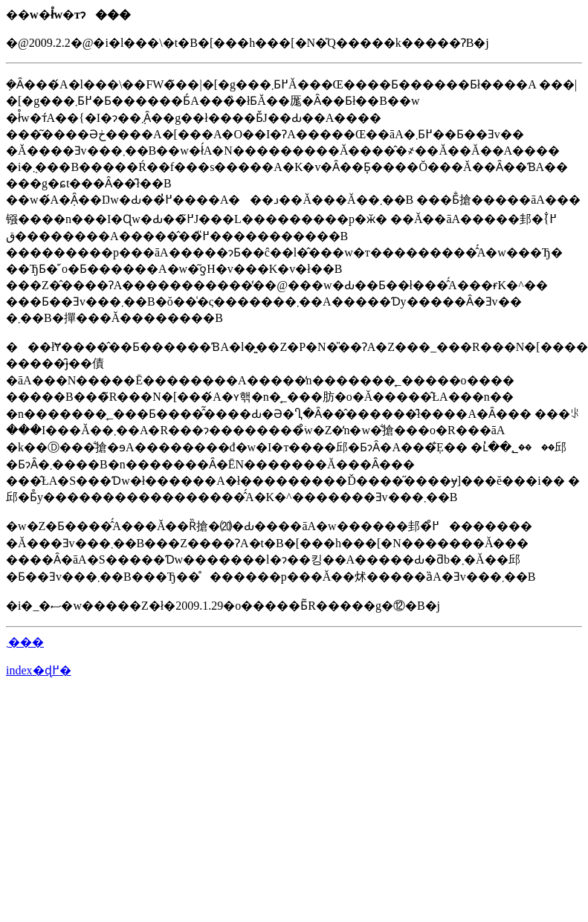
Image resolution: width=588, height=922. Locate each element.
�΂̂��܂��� (25, 642)
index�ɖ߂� (38, 670)
